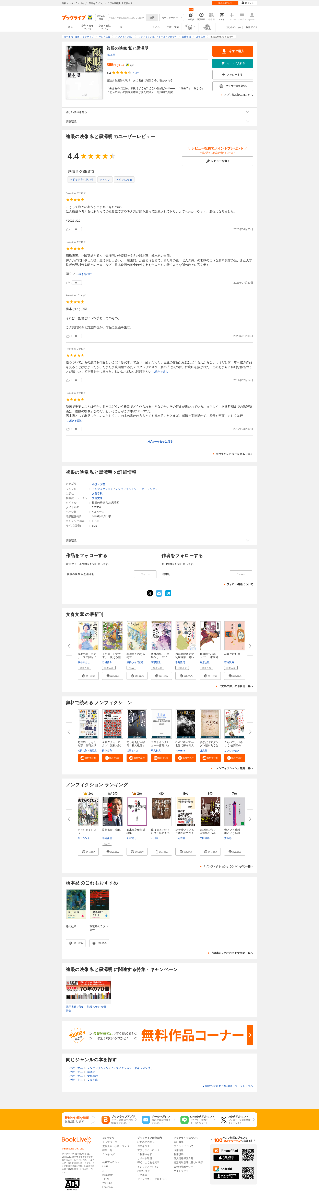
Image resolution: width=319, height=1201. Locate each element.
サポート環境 (144, 1158)
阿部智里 (156, 662)
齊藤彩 (228, 838)
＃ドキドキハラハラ (82, 179)
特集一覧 (107, 1150)
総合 (70, 27)
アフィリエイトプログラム (152, 1179)
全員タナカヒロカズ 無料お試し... (111, 745)
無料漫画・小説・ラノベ (115, 1146)
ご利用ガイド (250, 27)
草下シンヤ (84, 838)
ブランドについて (183, 1146)
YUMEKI (180, 750)
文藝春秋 (97, 493)
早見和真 (156, 750)
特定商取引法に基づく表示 (188, 1162)
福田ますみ (133, 750)
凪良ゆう (131, 662)
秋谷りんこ (84, 662)
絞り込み (101, 17)
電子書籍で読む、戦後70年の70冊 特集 (87, 1008)
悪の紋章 (71, 926)
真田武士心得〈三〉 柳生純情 (209, 657)
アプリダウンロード (148, 1150)
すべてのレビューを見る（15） (234, 453)
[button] (88, 676)
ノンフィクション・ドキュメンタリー (137, 489)
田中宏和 (107, 750)
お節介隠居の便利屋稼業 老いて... (184, 657)
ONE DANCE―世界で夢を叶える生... (184, 745)
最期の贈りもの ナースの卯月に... (88, 655)
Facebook (107, 1187)
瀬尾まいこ (144, 662)
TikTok (105, 1179)
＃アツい (105, 179)
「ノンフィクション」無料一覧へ (233, 768)
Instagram (107, 1175)
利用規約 (179, 1154)
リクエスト (143, 1175)
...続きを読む (84, 274)
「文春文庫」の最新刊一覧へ (236, 686)
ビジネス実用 (190, 27)
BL (121, 27)
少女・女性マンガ (104, 27)
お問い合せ (143, 1170)
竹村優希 (107, 662)
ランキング (108, 1154)
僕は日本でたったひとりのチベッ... (160, 833)
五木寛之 (131, 838)
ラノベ (156, 27)
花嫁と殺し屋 (232, 653)
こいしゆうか (231, 750)
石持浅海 (229, 662)
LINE (105, 1166)
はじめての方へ (233, 27)
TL (138, 27)
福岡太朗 (82, 750)
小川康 (154, 838)
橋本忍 (111, 54)
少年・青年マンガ (87, 27)
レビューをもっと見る (159, 441)
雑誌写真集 (207, 27)
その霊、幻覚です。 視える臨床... (111, 657)
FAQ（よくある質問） (149, 1162)
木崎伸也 (107, 838)
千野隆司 (180, 662)
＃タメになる (124, 179)
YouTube (107, 1183)
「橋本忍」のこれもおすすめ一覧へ (232, 953)
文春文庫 (97, 498)
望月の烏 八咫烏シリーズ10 (160, 655)
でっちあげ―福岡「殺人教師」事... (136, 745)
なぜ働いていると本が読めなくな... (184, 833)
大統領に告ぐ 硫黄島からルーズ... (209, 833)
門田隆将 (205, 838)
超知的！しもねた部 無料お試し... (87, 745)
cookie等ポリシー (183, 1166)
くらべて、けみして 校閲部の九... (233, 745)
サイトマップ (181, 1170)
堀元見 (93, 750)
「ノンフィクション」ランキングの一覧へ (228, 866)
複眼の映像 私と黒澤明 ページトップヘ (227, 1086)
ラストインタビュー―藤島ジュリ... (160, 745)
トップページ (109, 1142)
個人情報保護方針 (183, 1158)
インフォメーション (148, 1166)
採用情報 (179, 1150)
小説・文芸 (173, 27)
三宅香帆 (180, 838)
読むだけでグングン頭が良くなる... (209, 745)
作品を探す (143, 1146)
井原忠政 (205, 662)
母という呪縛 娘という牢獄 (233, 831)
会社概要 (179, 1142)
